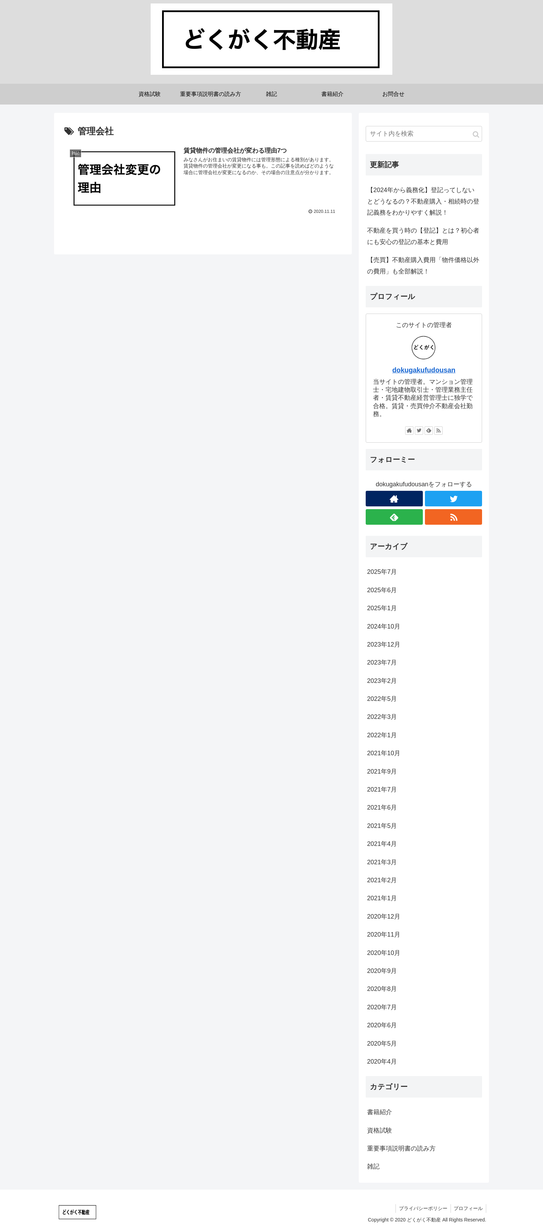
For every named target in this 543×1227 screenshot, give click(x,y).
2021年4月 (382, 843)
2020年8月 (382, 988)
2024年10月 (383, 626)
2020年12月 (383, 916)
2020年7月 (382, 1007)
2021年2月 (382, 880)
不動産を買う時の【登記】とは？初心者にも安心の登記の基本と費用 (423, 236)
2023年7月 (382, 662)
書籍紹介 (379, 1112)
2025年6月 (382, 590)
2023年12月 (383, 644)
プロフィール (467, 1208)
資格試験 (379, 1130)
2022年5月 (382, 698)
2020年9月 (382, 970)
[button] (476, 134)
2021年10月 (383, 753)
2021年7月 (382, 789)
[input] (424, 134)
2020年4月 (382, 1061)
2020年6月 (382, 1025)
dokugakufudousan (423, 370)
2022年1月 (382, 735)
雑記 (373, 1166)
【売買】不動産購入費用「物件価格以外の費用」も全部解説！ (423, 265)
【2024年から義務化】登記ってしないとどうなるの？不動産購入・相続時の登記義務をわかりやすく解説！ (423, 201)
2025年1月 (382, 608)
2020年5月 (382, 1043)
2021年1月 (382, 898)
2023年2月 (382, 680)
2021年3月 (382, 862)
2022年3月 (382, 716)
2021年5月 (382, 825)
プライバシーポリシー (422, 1208)
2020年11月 (383, 934)
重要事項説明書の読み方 (401, 1148)
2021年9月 (382, 771)
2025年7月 (382, 571)
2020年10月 (383, 952)
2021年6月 (382, 807)
